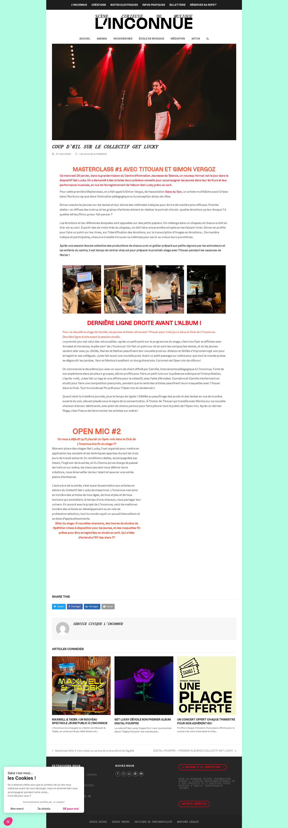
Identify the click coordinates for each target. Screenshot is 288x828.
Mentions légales (188, 822)
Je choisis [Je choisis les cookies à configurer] (43, 808)
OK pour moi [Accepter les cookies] (71, 808)
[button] (208, 39)
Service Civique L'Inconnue (98, 624)
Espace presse (120, 822)
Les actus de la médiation (93, 154)
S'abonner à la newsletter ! (202, 767)
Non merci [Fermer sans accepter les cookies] (17, 808)
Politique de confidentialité (153, 822)
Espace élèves (98, 822)
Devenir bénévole (194, 804)
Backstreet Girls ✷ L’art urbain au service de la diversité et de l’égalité (93, 750)
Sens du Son (173, 191)
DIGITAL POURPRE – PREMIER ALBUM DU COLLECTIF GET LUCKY (194, 750)
